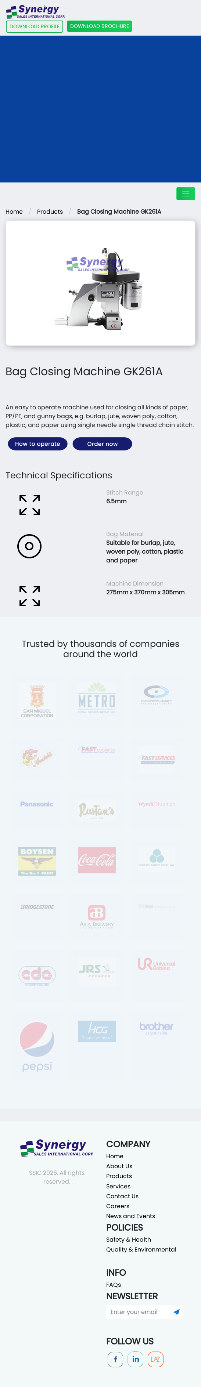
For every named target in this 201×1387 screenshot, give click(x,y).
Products (50, 211)
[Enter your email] (138, 1312)
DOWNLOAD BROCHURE (99, 26)
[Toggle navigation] (185, 193)
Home (14, 211)
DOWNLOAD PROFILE (35, 26)
